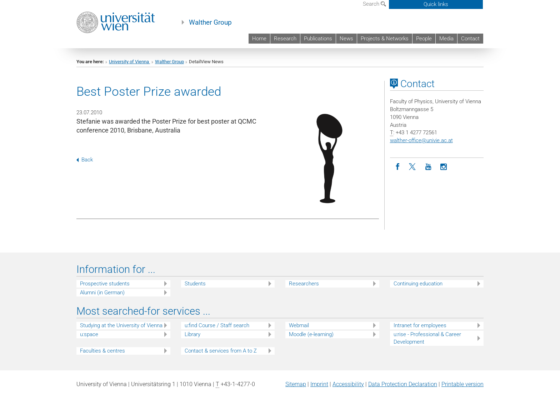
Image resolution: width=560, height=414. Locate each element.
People (424, 38)
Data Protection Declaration (402, 384)
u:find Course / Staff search (217, 325)
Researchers (304, 283)
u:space (89, 334)
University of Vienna (129, 61)
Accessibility (348, 384)
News (346, 38)
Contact (470, 38)
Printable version (462, 384)
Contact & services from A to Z (221, 351)
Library (192, 334)
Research (285, 38)
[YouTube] (428, 167)
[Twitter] (413, 167)
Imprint (319, 384)
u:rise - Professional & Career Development (427, 338)
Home (259, 38)
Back (84, 159)
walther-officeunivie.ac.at (421, 140)
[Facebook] (397, 167)
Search (374, 4)
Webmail (299, 325)
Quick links (436, 4)
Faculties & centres (102, 351)
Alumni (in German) (102, 292)
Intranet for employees (420, 325)
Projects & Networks (385, 38)
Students (195, 283)
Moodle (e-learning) (311, 334)
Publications (318, 38)
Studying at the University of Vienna (121, 325)
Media (446, 38)
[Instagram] (443, 167)
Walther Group (210, 22)
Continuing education (418, 283)
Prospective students (105, 283)
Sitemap (295, 384)
